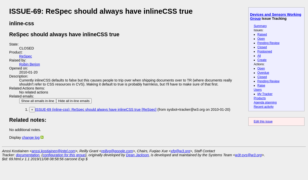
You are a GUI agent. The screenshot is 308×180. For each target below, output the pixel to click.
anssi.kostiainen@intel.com (53, 151)
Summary (260, 26)
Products (260, 98)
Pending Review (268, 43)
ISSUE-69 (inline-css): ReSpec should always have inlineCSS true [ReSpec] (96, 110)
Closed (262, 47)
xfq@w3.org (180, 151)
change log (30, 138)
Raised (262, 34)
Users (258, 90)
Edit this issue (263, 121)
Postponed (264, 51)
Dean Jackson (137, 155)
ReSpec (25, 56)
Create (262, 60)
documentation (27, 155)
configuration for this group (64, 155)
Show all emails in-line (37, 101)
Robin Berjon (29, 64)
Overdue (263, 72)
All (259, 56)
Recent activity (264, 106)
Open (261, 38)
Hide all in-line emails (74, 101)
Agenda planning (265, 102)
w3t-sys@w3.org (248, 155)
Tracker (265, 94)
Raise (261, 85)
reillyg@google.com (117, 151)
